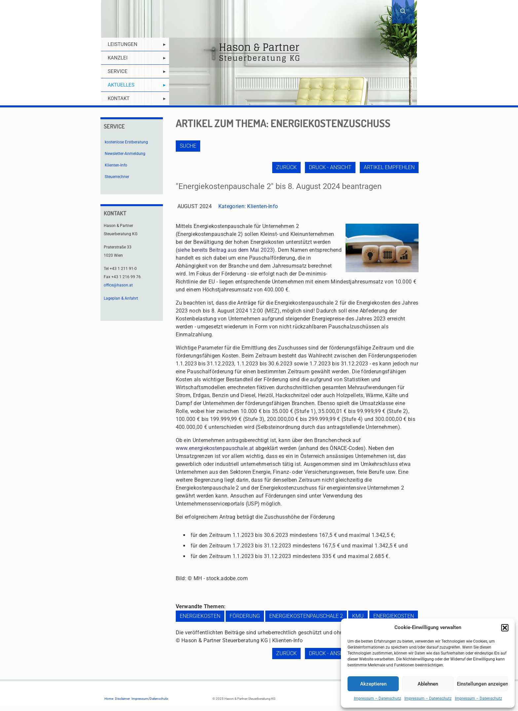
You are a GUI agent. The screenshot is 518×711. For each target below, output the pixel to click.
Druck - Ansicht (330, 167)
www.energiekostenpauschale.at (215, 448)
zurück (286, 167)
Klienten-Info (262, 206)
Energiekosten (200, 616)
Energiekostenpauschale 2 (306, 616)
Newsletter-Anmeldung (125, 153)
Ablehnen (428, 684)
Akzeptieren (373, 684)
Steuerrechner (117, 176)
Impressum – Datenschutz (377, 698)
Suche (188, 146)
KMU (358, 616)
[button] (504, 627)
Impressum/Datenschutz (149, 698)
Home (108, 698)
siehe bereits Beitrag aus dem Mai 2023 (225, 250)
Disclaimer (122, 698)
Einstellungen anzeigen (482, 684)
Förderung (245, 616)
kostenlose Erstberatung (126, 142)
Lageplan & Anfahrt (121, 298)
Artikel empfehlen (389, 167)
